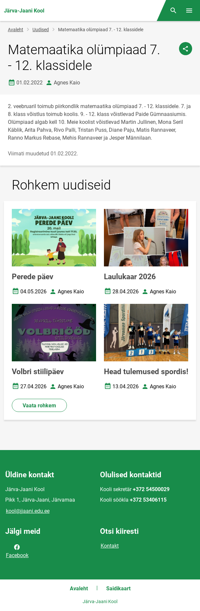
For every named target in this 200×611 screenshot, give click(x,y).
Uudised (40, 29)
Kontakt (110, 546)
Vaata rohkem (39, 405)
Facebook (17, 550)
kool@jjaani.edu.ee (28, 511)
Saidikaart (118, 588)
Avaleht (15, 29)
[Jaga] (185, 48)
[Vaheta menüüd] (189, 10)
